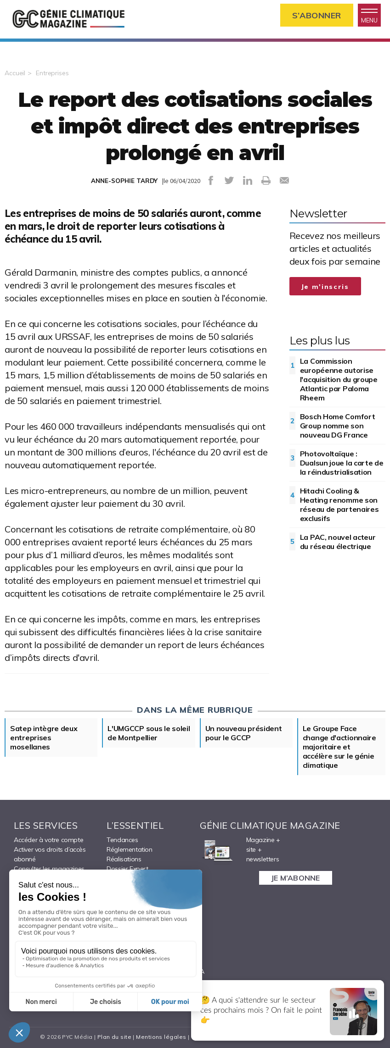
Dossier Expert (127, 869)
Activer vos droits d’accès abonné (50, 854)
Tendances (122, 840)
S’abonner (316, 15)
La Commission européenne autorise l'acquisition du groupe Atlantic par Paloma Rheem (339, 379)
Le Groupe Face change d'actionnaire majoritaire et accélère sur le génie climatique (339, 747)
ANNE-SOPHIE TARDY (124, 180)
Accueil (15, 73)
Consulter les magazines (49, 869)
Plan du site (114, 1036)
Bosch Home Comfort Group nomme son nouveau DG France (337, 425)
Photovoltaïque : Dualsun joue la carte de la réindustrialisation (342, 463)
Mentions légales (161, 1036)
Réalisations (124, 859)
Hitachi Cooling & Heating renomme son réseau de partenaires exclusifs (339, 504)
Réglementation (129, 849)
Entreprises (52, 73)
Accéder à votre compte (48, 840)
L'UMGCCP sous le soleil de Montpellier (148, 733)
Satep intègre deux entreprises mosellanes (44, 737)
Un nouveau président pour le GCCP (243, 733)
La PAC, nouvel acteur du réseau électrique (338, 541)
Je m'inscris (325, 287)
